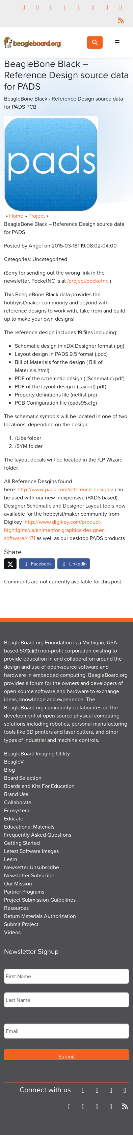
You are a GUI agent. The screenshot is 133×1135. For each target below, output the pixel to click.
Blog (9, 769)
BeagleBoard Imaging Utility (37, 753)
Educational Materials (29, 826)
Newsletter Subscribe (29, 875)
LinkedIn (73, 563)
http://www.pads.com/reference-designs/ (65, 489)
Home (16, 215)
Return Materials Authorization (40, 916)
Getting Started (22, 843)
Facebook (37, 563)
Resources (16, 908)
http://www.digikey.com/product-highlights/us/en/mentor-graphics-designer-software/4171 (54, 530)
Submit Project (21, 924)
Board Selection (23, 777)
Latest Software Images (31, 851)
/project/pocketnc (87, 280)
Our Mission (18, 883)
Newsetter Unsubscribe (31, 867)
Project (36, 215)
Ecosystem (16, 810)
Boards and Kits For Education (39, 786)
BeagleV (14, 761)
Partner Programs (24, 891)
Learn (10, 859)
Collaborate (17, 802)
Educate (13, 818)
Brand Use (16, 794)
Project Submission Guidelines (40, 899)
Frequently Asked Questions (37, 834)
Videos (12, 932)
